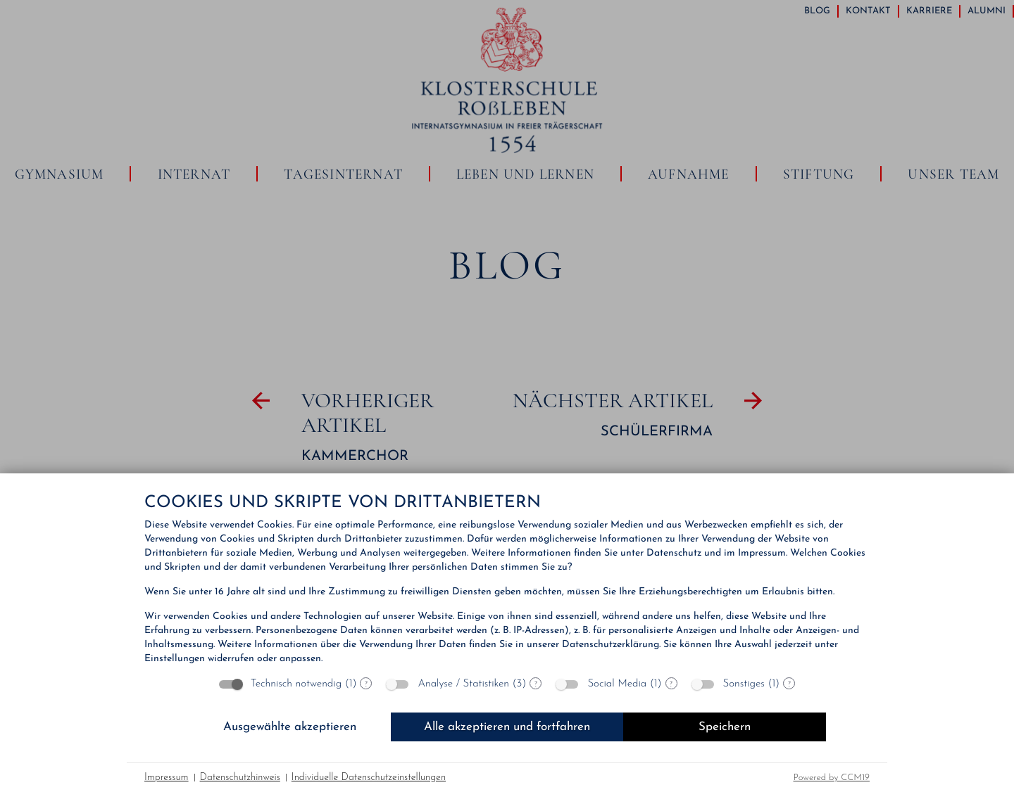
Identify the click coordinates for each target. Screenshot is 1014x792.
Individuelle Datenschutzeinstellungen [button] (369, 777)
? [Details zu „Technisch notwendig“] (366, 684)
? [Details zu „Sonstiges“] (789, 684)
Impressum (166, 777)
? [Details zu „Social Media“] (671, 684)
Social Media (616, 684)
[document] (507, 580)
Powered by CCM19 (832, 777)
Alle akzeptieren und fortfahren (507, 727)
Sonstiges (744, 684)
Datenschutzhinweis (240, 777)
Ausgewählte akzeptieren (289, 727)
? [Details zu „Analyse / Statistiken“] (535, 684)
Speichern (725, 727)
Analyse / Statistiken (463, 684)
